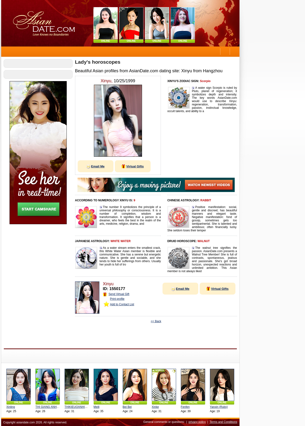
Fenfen (184, 407)
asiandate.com (24, 422)
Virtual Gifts (132, 166)
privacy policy (196, 422)
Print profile (116, 299)
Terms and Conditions (222, 422)
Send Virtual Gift (115, 294)
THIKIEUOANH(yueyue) (79, 407)
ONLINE (104, 41)
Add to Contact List (121, 304)
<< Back (155, 321)
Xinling (9, 407)
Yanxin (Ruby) (218, 407)
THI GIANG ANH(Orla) (49, 407)
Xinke (154, 407)
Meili (96, 407)
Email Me (95, 166)
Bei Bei (126, 407)
